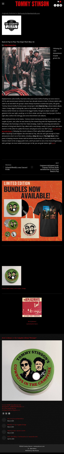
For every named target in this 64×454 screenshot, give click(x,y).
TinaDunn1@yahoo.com (13, 410)
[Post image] (4, 420)
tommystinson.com (39, 446)
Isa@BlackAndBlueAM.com (17, 406)
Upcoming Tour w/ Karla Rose (15, 418)
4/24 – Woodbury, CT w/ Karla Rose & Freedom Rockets (22, 436)
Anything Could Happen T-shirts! (16, 430)
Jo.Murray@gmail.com (10, 408)
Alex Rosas (35, 450)
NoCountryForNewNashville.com (29, 13)
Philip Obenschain (10, 45)
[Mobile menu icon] (3, 4)
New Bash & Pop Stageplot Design (16, 424)
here (53, 143)
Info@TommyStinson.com (14, 405)
